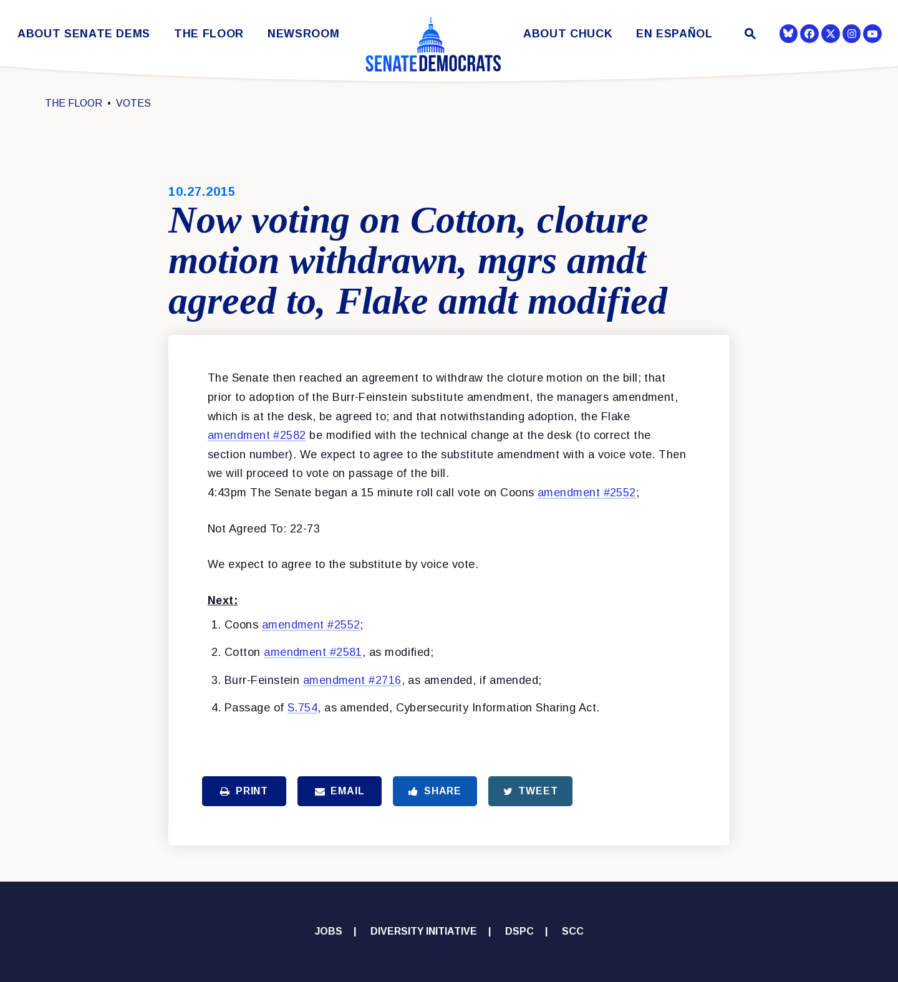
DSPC (519, 931)
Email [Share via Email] (340, 791)
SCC (573, 931)
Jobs (328, 931)
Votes (133, 103)
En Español (674, 34)
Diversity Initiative (423, 931)
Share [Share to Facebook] (434, 791)
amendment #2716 (352, 680)
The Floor (209, 34)
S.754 (302, 707)
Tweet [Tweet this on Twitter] (530, 791)
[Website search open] (749, 35)
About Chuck (567, 34)
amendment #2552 (587, 492)
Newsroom (303, 34)
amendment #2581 (313, 652)
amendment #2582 (257, 435)
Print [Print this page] (244, 791)
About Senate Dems (83, 34)
